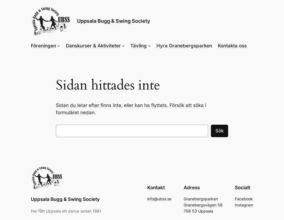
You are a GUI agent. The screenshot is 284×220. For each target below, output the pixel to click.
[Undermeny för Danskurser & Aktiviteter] (123, 45)
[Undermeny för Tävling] (149, 45)
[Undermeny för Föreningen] (58, 45)
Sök (219, 131)
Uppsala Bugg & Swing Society (113, 21)
